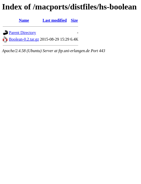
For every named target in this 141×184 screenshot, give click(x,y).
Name (24, 20)
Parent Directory (22, 32)
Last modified (55, 20)
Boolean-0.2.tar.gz (24, 39)
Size (74, 20)
